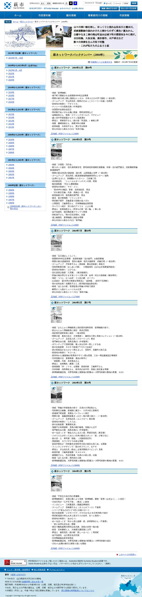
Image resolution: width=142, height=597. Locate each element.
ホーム (18, 15)
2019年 (11, 92)
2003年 (11, 171)
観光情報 (71, 15)
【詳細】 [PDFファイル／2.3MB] (64, 134)
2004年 (11, 168)
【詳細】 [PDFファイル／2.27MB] (65, 297)
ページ (118, 3)
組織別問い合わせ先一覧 (32, 582)
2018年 (11, 95)
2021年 (11, 77)
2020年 (11, 80)
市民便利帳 (44, 15)
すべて (109, 3)
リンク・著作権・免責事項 (18, 570)
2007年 (11, 149)
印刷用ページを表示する (101, 62)
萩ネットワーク (26, 22)
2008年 (11, 146)
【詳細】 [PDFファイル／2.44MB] (65, 548)
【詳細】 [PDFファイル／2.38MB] (65, 465)
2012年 (11, 124)
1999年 (11, 193)
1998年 (11, 196)
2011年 (11, 127)
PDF (126, 3)
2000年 (11, 190)
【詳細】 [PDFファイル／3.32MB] (65, 377)
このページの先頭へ (127, 554)
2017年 (11, 99)
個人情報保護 (39, 570)
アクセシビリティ (57, 570)
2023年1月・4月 (15, 70)
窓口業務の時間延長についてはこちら (77, 590)
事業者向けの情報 (97, 15)
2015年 (11, 114)
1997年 (11, 200)
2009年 (11, 143)
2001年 (11, 177)
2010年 (11, 139)
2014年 (11, 117)
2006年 (11, 152)
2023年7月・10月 (15, 58)
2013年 (11, 121)
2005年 (11, 165)
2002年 (11, 174)
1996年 (11, 203)
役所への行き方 (18, 575)
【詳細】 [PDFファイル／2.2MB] (64, 225)
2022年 (11, 73)
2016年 (11, 102)
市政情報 (124, 15)
